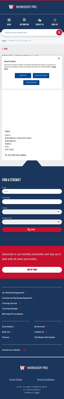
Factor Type (6, 218)
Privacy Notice (15, 379)
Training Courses (9, 303)
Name (4, 188)
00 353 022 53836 (17, 155)
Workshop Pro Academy (12, 314)
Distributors (24, 22)
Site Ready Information (44, 337)
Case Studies (7, 327)
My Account (39, 327)
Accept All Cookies (41, 75)
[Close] (59, 58)
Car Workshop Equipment (13, 293)
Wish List (55, 22)
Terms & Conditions (46, 379)
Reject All (23, 75)
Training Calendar (10, 309)
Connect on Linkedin (14, 350)
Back (5, 49)
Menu (9, 23)
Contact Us (40, 22)
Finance (5, 337)
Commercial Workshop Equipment (17, 298)
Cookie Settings (31, 82)
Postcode (6, 198)
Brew (37, 393)
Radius (4, 208)
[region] (32, 72)
